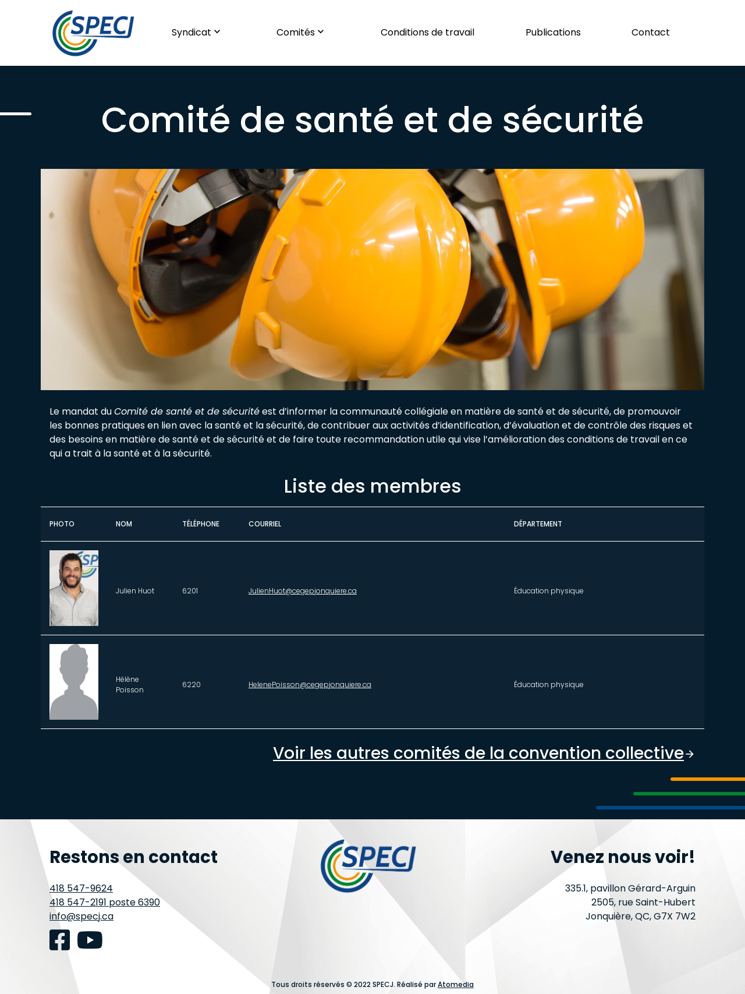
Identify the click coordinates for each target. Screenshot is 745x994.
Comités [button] (302, 32)
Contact (651, 32)
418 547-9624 (81, 888)
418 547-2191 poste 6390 (104, 902)
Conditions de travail (427, 32)
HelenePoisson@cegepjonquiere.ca (310, 684)
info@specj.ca (81, 916)
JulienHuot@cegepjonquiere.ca (303, 591)
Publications (553, 32)
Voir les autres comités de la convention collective (484, 753)
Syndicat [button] (199, 32)
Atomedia (456, 984)
